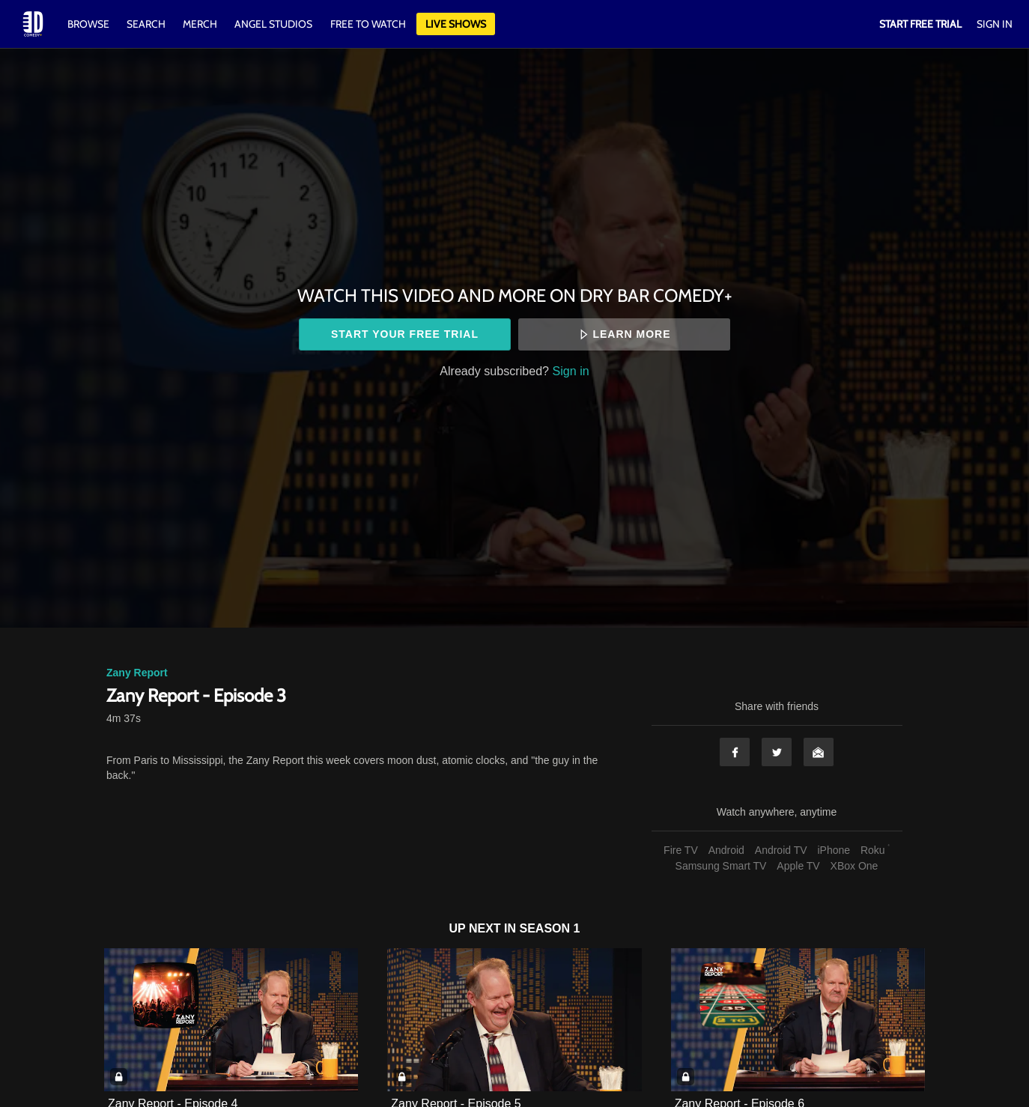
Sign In (995, 24)
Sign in (571, 370)
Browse (89, 24)
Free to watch (368, 24)
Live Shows (455, 24)
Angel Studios (273, 24)
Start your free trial (405, 334)
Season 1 (550, 928)
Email (818, 752)
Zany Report (137, 673)
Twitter (776, 752)
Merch (200, 24)
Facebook (734, 752)
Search (147, 24)
